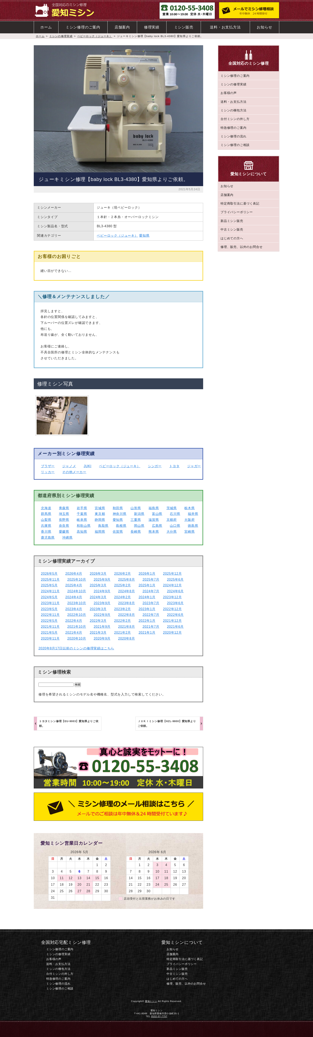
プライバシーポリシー (237, 212)
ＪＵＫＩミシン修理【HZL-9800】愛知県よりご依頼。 (167, 723)
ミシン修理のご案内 (83, 27)
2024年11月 (50, 591)
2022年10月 (76, 614)
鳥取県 (103, 525)
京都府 (172, 519)
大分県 (172, 531)
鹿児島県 (48, 537)
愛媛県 (64, 531)
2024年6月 (175, 591)
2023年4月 (73, 609)
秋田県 (118, 508)
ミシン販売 (183, 27)
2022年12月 (172, 609)
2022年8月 (126, 614)
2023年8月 (126, 603)
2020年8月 (126, 638)
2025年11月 (50, 579)
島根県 (121, 525)
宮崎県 (189, 531)
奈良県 (64, 525)
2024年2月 (122, 597)
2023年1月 (146, 609)
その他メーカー (74, 472)
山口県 (175, 525)
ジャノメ (69, 466)
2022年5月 (49, 620)
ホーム (46, 27)
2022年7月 (151, 614)
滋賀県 (154, 519)
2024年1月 (146, 597)
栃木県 (189, 508)
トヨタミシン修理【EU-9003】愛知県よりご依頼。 (69, 723)
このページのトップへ (229, 1029)
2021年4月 (73, 632)
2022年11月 (50, 614)
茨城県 (172, 508)
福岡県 (100, 531)
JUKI (87, 466)
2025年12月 (172, 573)
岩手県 (82, 508)
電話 (125, 1029)
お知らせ (264, 27)
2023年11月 (50, 603)
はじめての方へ (232, 238)
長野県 (64, 519)
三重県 (136, 519)
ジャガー (194, 466)
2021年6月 (175, 626)
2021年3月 (98, 632)
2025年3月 (98, 585)
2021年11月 (50, 626)
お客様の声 (229, 93)
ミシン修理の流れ (233, 136)
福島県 (154, 508)
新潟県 (139, 514)
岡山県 (139, 525)
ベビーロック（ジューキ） (94, 36)
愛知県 (144, 235)
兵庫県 (46, 525)
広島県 (157, 525)
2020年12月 (172, 632)
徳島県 (193, 525)
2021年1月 (146, 632)
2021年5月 (49, 632)
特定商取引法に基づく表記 (240, 203)
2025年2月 (122, 585)
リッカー (48, 472)
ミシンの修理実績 (61, 36)
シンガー (155, 466)
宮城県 (100, 508)
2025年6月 (175, 579)
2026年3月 (98, 573)
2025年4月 (73, 585)
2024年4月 (73, 597)
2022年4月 (73, 620)
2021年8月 (126, 626)
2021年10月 (76, 626)
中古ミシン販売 (232, 229)
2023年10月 (76, 603)
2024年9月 (102, 591)
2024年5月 (49, 597)
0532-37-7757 (159, 1016)
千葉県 (82, 514)
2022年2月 (122, 620)
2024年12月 (172, 585)
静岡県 (100, 519)
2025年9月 (102, 579)
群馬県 (46, 514)
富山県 (157, 514)
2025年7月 (151, 579)
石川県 (175, 514)
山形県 (136, 508)
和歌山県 (83, 525)
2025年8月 (126, 579)
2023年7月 (151, 603)
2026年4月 (73, 573)
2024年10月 (76, 591)
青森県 (64, 508)
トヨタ (174, 466)
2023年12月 (172, 597)
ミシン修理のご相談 (235, 145)
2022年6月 (175, 614)
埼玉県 (64, 514)
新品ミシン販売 (232, 221)
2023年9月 (102, 603)
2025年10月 (76, 579)
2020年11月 (50, 638)
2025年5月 (49, 585)
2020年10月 (76, 638)
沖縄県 (67, 537)
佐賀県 (118, 531)
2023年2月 (122, 609)
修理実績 (151, 27)
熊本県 (154, 531)
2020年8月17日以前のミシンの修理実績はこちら (76, 648)
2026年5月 (49, 573)
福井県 (193, 514)
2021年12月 (172, 620)
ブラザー (48, 466)
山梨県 (46, 519)
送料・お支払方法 (225, 27)
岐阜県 (82, 519)
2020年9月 (102, 638)
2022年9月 (102, 614)
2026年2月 (122, 573)
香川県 (46, 531)
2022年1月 (146, 620)
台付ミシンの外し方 (235, 119)
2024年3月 (98, 597)
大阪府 (189, 519)
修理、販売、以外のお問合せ (241, 247)
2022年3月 (98, 620)
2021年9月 (102, 626)
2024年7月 (151, 591)
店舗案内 (122, 27)
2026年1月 (146, 573)
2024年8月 (126, 591)
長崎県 (136, 531)
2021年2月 (122, 632)
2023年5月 (49, 609)
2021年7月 (151, 626)
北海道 (46, 508)
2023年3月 (98, 609)
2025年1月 (146, 585)
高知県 (82, 531)
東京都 (100, 514)
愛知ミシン (151, 1001)
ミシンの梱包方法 (233, 110)
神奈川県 (119, 514)
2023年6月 (175, 603)
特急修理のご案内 (233, 127)
